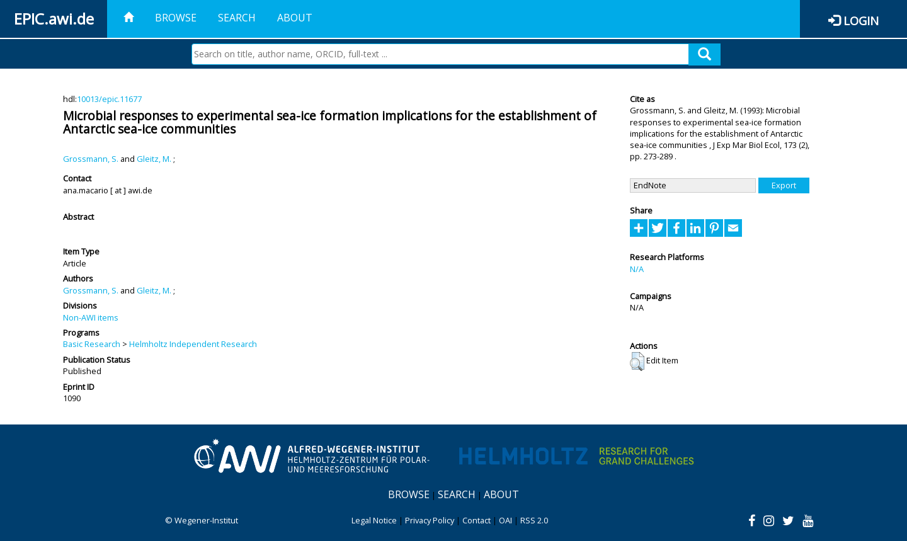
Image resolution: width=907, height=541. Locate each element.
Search (237, 18)
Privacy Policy (429, 520)
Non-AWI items (90, 317)
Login (861, 20)
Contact (476, 520)
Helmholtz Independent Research (193, 344)
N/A (637, 269)
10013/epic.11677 (109, 99)
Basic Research (91, 344)
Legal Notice (374, 520)
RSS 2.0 (534, 520)
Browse (176, 18)
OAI (505, 520)
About (294, 18)
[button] (637, 361)
